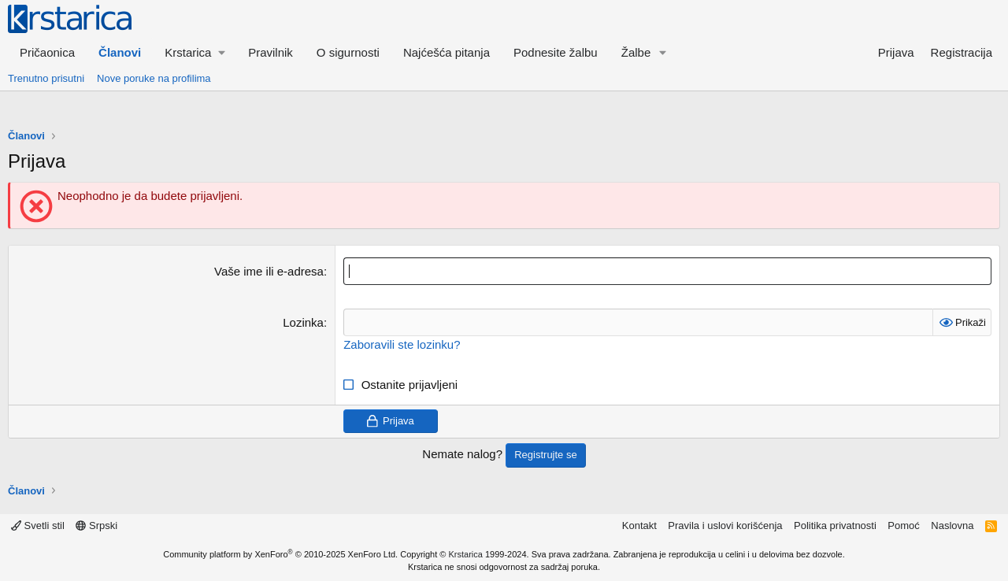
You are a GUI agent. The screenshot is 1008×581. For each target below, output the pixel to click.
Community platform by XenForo (280, 554)
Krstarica (466, 554)
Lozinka (303, 322)
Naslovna (952, 525)
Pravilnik (270, 52)
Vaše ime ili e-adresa (269, 271)
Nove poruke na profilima (154, 78)
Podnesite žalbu (555, 52)
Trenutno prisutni (46, 78)
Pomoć (903, 525)
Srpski (96, 525)
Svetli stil (38, 525)
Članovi (119, 52)
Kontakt (639, 525)
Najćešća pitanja (446, 52)
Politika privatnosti (835, 525)
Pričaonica (47, 52)
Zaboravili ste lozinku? (401, 344)
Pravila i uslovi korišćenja (725, 525)
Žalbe (636, 52)
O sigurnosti (348, 52)
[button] (194, 52)
